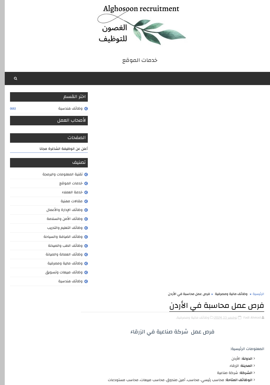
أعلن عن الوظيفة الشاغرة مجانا (59, 149)
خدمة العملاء (67, 193)
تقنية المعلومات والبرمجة (58, 175)
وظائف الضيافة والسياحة (58, 237)
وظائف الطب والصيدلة (60, 246)
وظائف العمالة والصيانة (59, 255)
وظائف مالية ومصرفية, (188, 119)
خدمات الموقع (66, 184)
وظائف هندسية (66, 109)
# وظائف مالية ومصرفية (227, 355)
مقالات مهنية (67, 202)
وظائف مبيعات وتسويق (59, 273)
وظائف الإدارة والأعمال (60, 211)
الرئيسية (253, 95)
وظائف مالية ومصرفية (60, 264)
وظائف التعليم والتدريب (60, 228)
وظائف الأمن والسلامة (60, 219)
